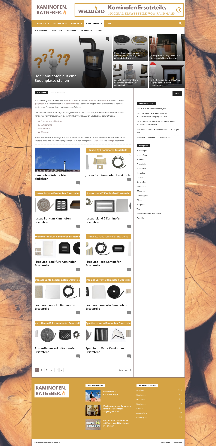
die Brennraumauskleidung (50, 121)
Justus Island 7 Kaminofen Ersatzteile (103, 220)
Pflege (99, 30)
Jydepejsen (39, 103)
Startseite (43, 23)
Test (108, 23)
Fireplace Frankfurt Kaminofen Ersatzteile (55, 263)
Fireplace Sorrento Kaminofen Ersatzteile (106, 307)
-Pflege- (111, 140)
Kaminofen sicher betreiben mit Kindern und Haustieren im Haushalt (156, 123)
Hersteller (71, 30)
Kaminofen (141, 182)
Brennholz (141, 160)
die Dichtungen (44, 132)
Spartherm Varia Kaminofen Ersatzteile (105, 350)
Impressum (177, 443)
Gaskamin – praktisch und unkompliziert (154, 137)
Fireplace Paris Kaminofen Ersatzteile (103, 263)
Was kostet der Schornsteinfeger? (151, 108)
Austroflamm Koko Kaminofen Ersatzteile (55, 350)
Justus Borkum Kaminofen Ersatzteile (53, 220)
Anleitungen (41, 30)
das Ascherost (44, 128)
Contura (71, 100)
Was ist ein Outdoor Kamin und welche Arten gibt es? (158, 131)
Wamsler (92, 100)
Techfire (104, 100)
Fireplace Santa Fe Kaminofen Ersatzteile (55, 307)
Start (52, 92)
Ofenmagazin (142, 195)
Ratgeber (60, 23)
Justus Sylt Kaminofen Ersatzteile (108, 175)
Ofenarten (141, 191)
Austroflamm (69, 103)
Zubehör (140, 218)
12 (57, 370)
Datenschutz (165, 443)
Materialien (86, 30)
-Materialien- (97, 140)
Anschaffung (142, 155)
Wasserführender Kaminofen (149, 213)
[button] (180, 23)
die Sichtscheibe (45, 124)
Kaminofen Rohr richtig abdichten (50, 177)
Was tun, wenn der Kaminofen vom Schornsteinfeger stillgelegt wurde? (152, 115)
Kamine (76, 23)
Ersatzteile (94, 23)
